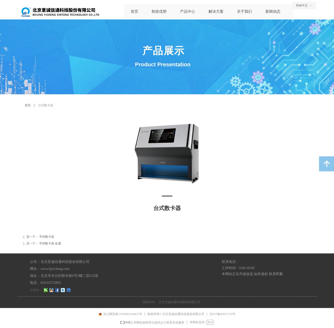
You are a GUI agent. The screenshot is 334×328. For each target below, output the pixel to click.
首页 (28, 105)
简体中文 (302, 5)
